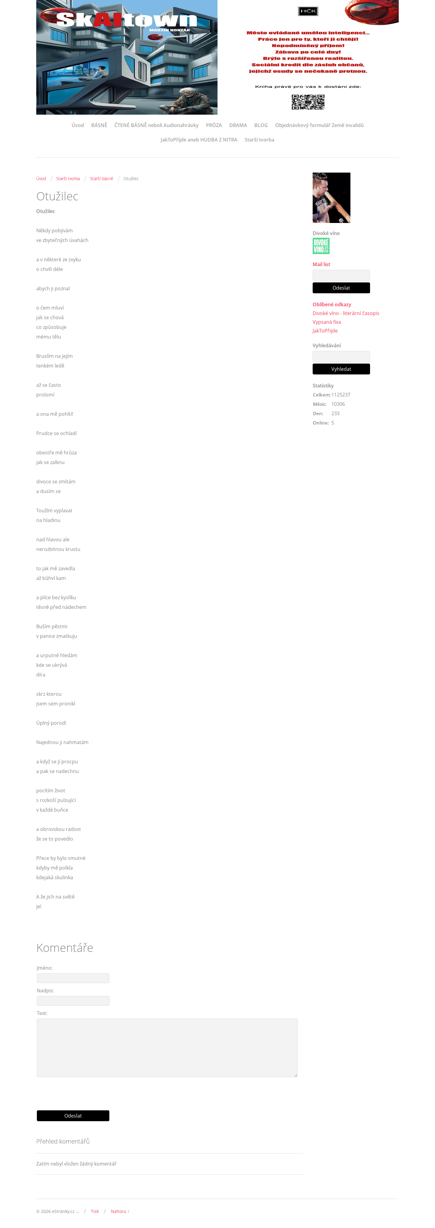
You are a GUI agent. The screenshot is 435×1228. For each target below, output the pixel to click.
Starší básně (101, 178)
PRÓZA (214, 125)
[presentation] (170, 1091)
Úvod (78, 125)
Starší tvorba (259, 139)
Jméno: (45, 968)
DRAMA (238, 125)
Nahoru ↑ (120, 1211)
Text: (42, 1013)
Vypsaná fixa (327, 322)
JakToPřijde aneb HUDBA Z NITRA (199, 139)
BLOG (261, 125)
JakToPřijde (325, 330)
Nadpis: (45, 990)
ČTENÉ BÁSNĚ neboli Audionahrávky (156, 125)
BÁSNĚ (99, 125)
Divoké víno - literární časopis (346, 313)
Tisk (95, 1211)
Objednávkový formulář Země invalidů (319, 125)
